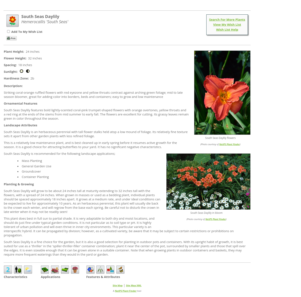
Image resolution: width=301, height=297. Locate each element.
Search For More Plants (227, 19)
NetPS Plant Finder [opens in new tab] (125, 290)
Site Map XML (134, 285)
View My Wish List (227, 24)
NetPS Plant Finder (229, 144)
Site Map (118, 285)
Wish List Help (227, 29)
